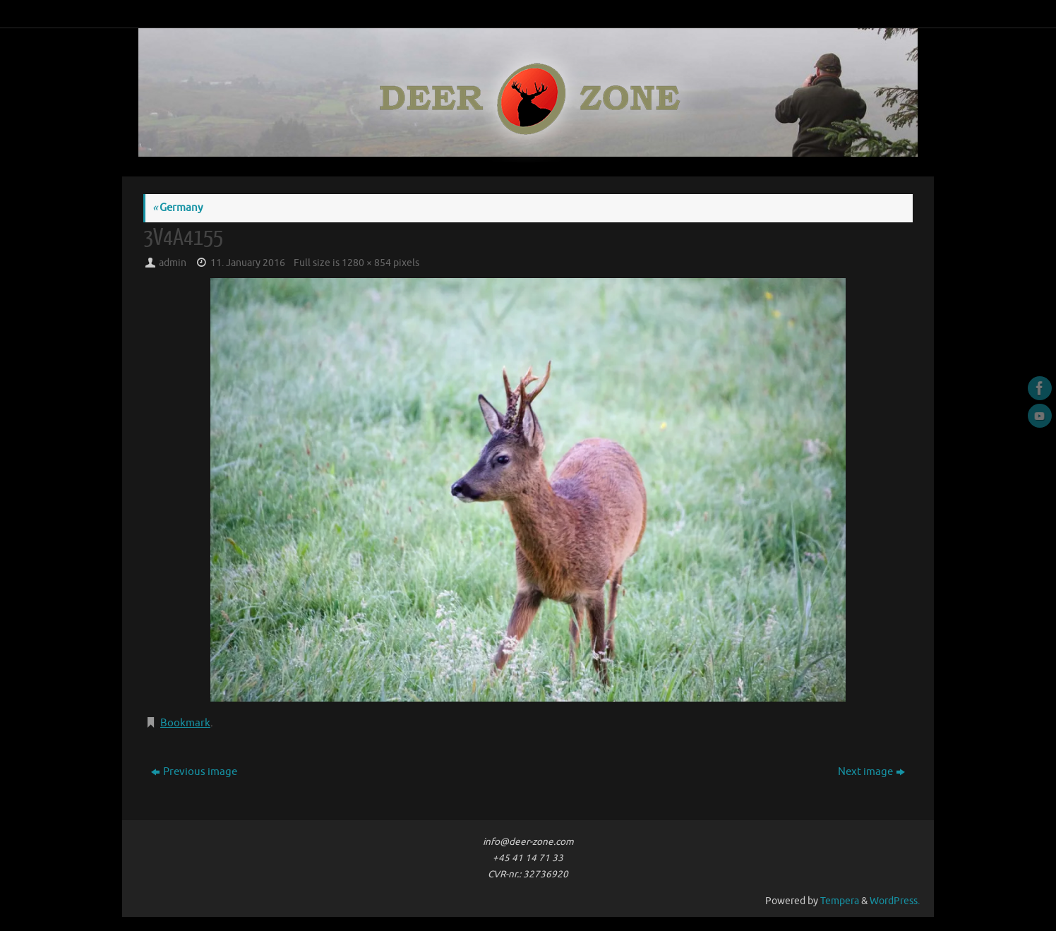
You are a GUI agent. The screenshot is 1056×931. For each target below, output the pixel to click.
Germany (177, 208)
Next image (871, 772)
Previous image (194, 772)
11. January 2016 (247, 263)
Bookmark (185, 723)
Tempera (839, 901)
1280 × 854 (366, 263)
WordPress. (895, 901)
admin (172, 263)
